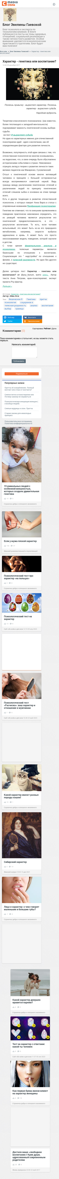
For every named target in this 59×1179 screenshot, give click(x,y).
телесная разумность (15, 305)
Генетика (31, 299)
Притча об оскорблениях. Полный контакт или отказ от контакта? (19, 388)
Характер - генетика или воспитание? (25, 294)
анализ (33, 305)
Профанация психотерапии (41, 206)
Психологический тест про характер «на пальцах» (18, 577)
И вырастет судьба (22, 135)
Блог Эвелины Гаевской (22, 24)
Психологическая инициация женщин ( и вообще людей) (21, 402)
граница (19, 308)
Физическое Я (15, 299)
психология (10, 302)
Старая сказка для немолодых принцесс (18, 414)
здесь (45, 275)
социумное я (26, 302)
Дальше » (7, 286)
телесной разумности (24, 260)
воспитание (47, 305)
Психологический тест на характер (18, 617)
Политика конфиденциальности (18, 423)
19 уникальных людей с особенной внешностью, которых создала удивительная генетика (21, 490)
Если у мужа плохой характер (20, 541)
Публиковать (18, 361)
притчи (43, 299)
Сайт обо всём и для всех (13, 629)
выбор (8, 308)
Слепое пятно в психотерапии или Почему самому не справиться (19, 395)
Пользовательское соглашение (18, 421)
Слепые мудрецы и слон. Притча (19, 408)
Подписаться (21, 373)
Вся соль (3, 51)
